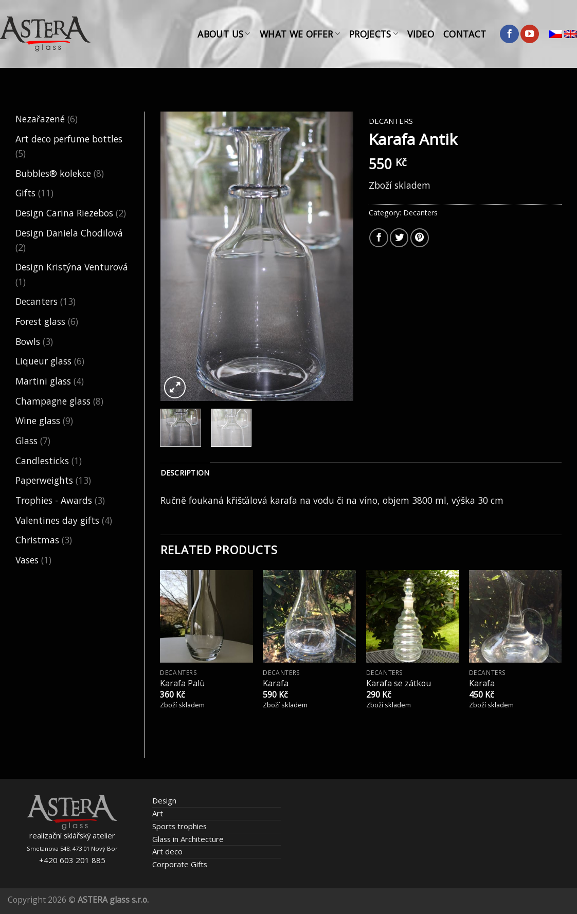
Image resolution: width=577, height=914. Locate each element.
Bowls (27, 341)
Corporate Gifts (179, 864)
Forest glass (40, 321)
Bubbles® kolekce (53, 173)
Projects (373, 34)
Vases (27, 560)
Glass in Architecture (188, 839)
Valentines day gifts (57, 520)
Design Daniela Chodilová (69, 233)
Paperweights (44, 480)
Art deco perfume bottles (68, 139)
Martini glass (43, 381)
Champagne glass (53, 401)
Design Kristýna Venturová (71, 267)
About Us (223, 34)
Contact (464, 34)
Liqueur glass (43, 361)
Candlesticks (42, 460)
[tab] (185, 473)
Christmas (37, 540)
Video (420, 34)
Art (157, 813)
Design (164, 800)
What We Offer (300, 34)
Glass (26, 440)
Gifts (25, 193)
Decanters (36, 301)
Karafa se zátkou (398, 683)
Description (185, 473)
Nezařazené (40, 119)
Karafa (275, 683)
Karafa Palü (182, 683)
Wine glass (37, 420)
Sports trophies (179, 826)
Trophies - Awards (53, 500)
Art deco (167, 851)
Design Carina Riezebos (64, 213)
